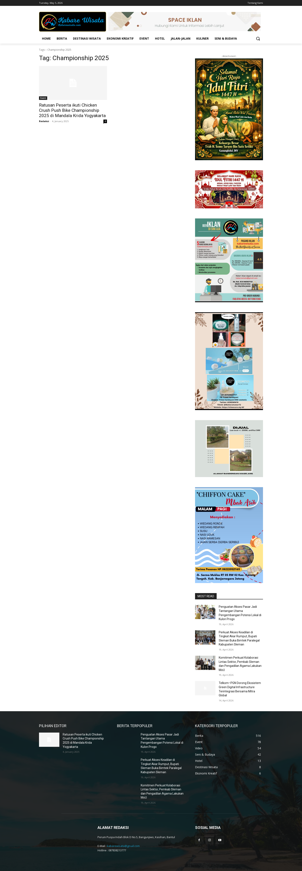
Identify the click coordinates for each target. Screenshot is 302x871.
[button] (258, 39)
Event (43, 98)
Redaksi (44, 121)
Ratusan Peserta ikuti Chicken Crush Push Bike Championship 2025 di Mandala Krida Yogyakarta (72, 110)
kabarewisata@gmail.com (123, 846)
